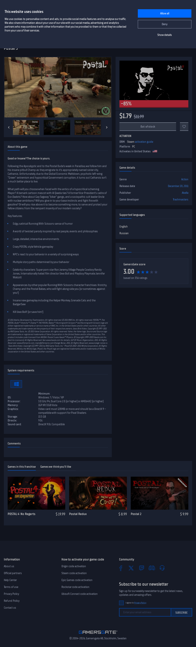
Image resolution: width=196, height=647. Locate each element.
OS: (9, 397)
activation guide (144, 142)
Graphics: (13, 409)
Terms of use (11, 587)
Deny (164, 24)
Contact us (10, 608)
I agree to (136, 602)
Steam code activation (74, 573)
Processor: (14, 401)
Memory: (13, 405)
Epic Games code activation (76, 580)
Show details (164, 35)
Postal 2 (136, 514)
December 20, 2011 (178, 186)
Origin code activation (73, 566)
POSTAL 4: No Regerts (21, 514)
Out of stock (147, 127)
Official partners (13, 573)
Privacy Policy (11, 594)
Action (184, 179)
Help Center (10, 580)
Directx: (12, 420)
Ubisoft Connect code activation (79, 594)
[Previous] (9, 127)
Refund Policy (12, 601)
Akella (185, 193)
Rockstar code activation (75, 587)
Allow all (164, 13)
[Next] (107, 127)
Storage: (13, 417)
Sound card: (14, 424)
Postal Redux (78, 514)
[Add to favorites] (184, 126)
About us (9, 566)
